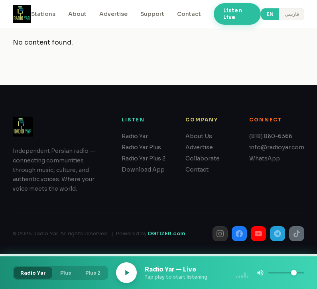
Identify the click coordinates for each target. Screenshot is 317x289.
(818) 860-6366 (270, 136)
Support (152, 14)
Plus (65, 273)
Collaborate (202, 158)
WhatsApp (264, 158)
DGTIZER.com (166, 233)
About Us (198, 136)
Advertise (113, 14)
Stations (43, 14)
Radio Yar (135, 136)
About (77, 14)
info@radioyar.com (276, 147)
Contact (189, 14)
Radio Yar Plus (141, 147)
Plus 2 (92, 273)
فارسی (292, 14)
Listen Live (232, 14)
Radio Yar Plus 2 (143, 158)
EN (270, 14)
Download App (143, 169)
